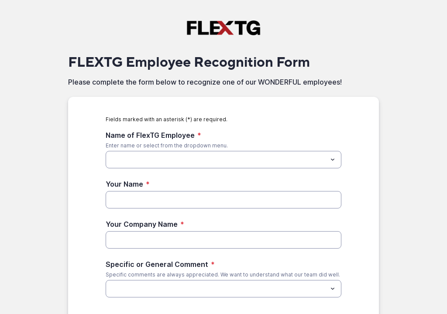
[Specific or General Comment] (216, 288)
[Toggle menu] (333, 160)
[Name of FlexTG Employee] (216, 159)
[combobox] (223, 159)
